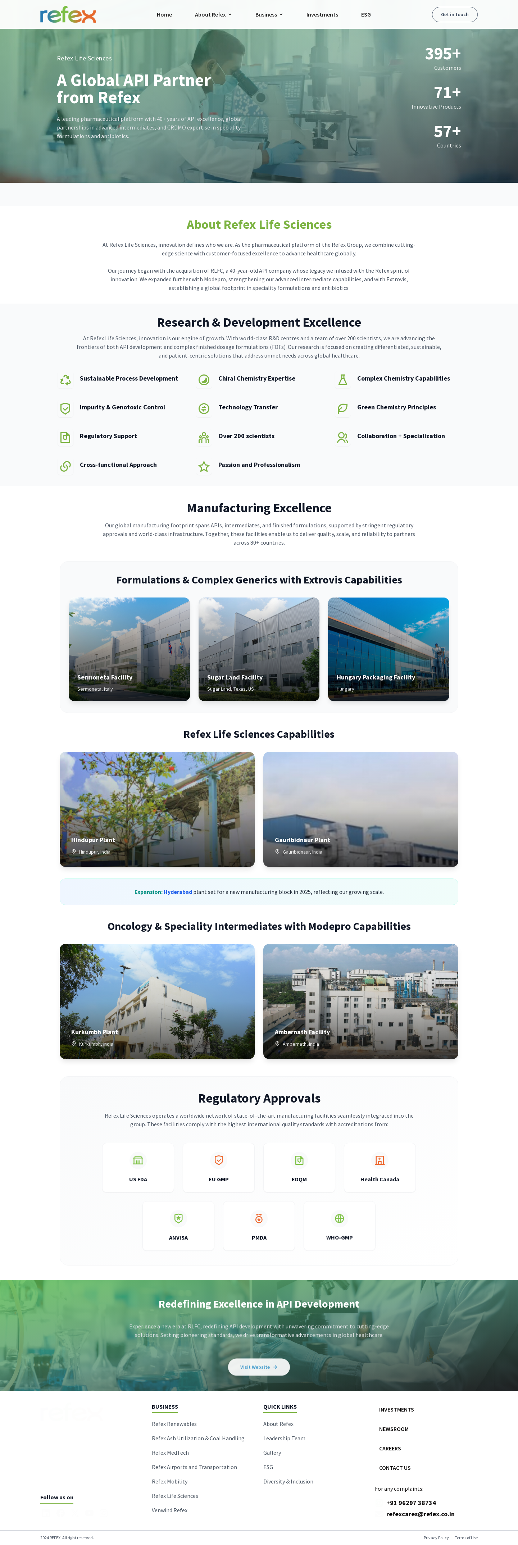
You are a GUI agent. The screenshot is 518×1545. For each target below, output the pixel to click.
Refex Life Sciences (175, 1495)
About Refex (213, 14)
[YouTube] (89, 1513)
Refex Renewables (174, 1423)
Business (269, 14)
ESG (366, 14)
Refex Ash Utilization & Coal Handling (198, 1438)
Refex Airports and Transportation (194, 1467)
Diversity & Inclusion (288, 1481)
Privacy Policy (436, 1537)
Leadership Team (284, 1438)
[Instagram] (103, 1513)
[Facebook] (60, 1513)
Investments (322, 14)
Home (164, 14)
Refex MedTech (170, 1452)
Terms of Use (466, 1537)
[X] (75, 1513)
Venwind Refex (169, 1510)
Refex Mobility (169, 1481)
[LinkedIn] (46, 1513)
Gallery (272, 1452)
